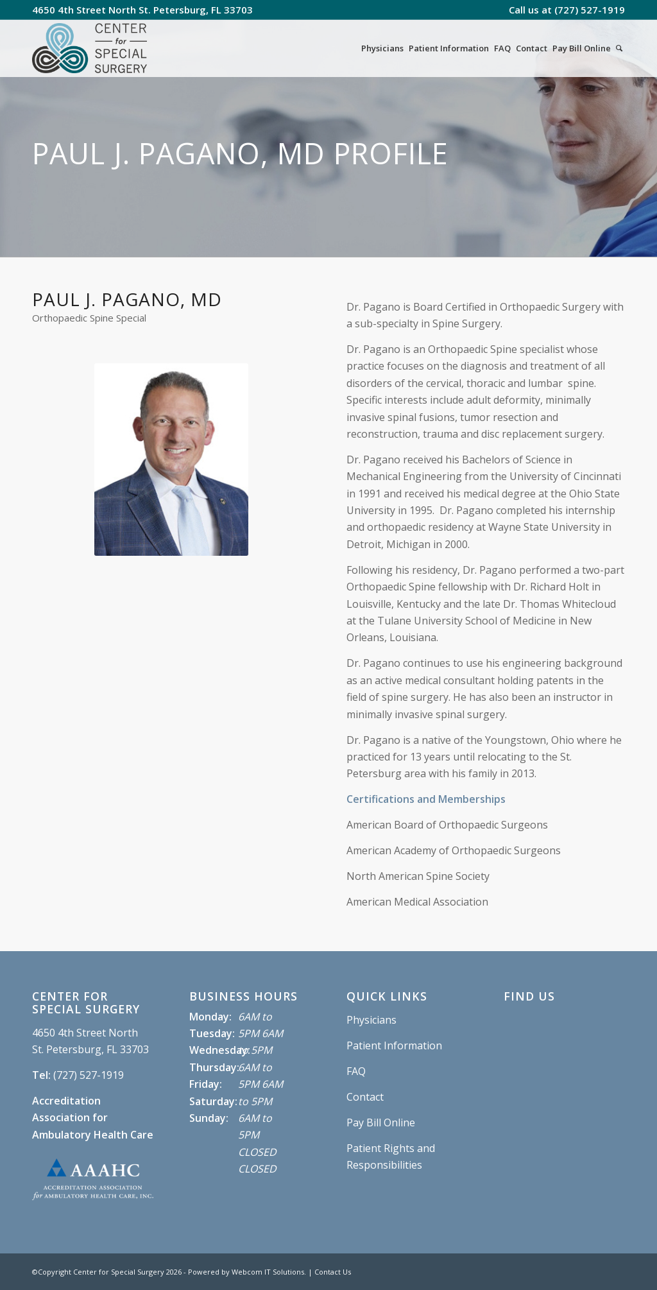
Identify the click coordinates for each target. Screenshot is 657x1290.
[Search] (619, 48)
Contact (365, 1097)
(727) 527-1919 (589, 9)
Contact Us (332, 1272)
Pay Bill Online (380, 1122)
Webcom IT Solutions (268, 1272)
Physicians (371, 1020)
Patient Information (394, 1045)
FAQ (356, 1071)
